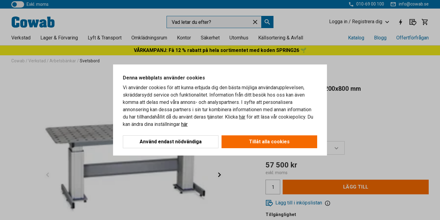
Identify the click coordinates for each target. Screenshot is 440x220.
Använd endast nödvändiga (171, 142)
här (242, 117)
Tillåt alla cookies (269, 142)
